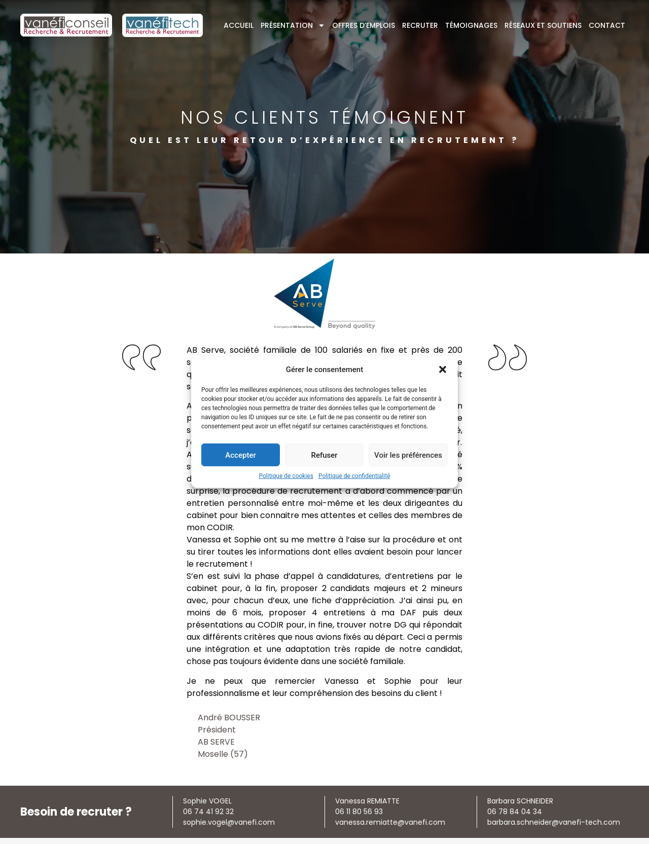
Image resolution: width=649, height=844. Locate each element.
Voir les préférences (408, 454)
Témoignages (471, 25)
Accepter (240, 454)
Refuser (324, 454)
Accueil (239, 25)
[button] (443, 369)
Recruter (420, 25)
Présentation (293, 25)
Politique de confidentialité (354, 476)
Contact (607, 25)
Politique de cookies (286, 476)
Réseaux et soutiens (543, 25)
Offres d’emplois (363, 25)
